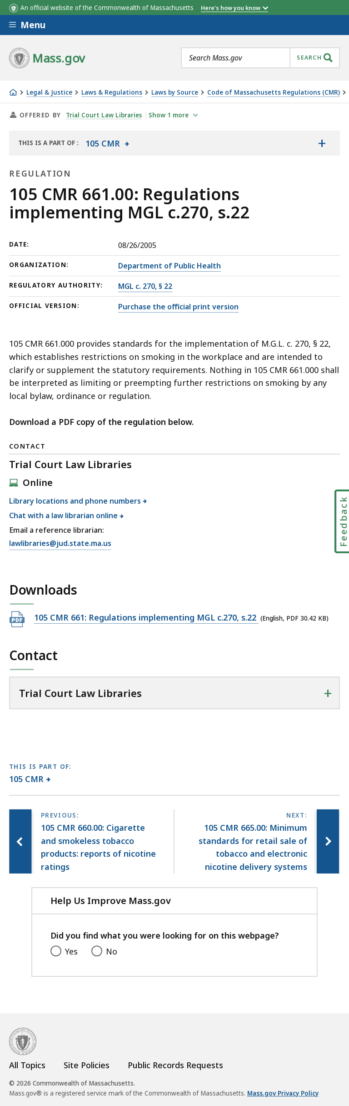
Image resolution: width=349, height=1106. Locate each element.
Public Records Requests (175, 1065)
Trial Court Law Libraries (104, 115)
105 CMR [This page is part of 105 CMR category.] (26, 778)
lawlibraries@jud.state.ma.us (60, 543)
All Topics (27, 1065)
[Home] (13, 92)
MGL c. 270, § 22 (145, 286)
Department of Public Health (169, 266)
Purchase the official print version (178, 307)
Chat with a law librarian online (63, 515)
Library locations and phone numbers (75, 501)
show (170, 115)
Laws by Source (174, 92)
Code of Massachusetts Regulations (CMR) (273, 92)
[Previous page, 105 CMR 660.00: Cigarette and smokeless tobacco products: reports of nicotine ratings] (20, 841)
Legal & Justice (49, 92)
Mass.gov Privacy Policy (283, 1093)
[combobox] (260, 57)
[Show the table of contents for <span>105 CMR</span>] (322, 143)
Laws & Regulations (111, 92)
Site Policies (87, 1065)
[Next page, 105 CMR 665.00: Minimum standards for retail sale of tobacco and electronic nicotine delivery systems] (327, 841)
